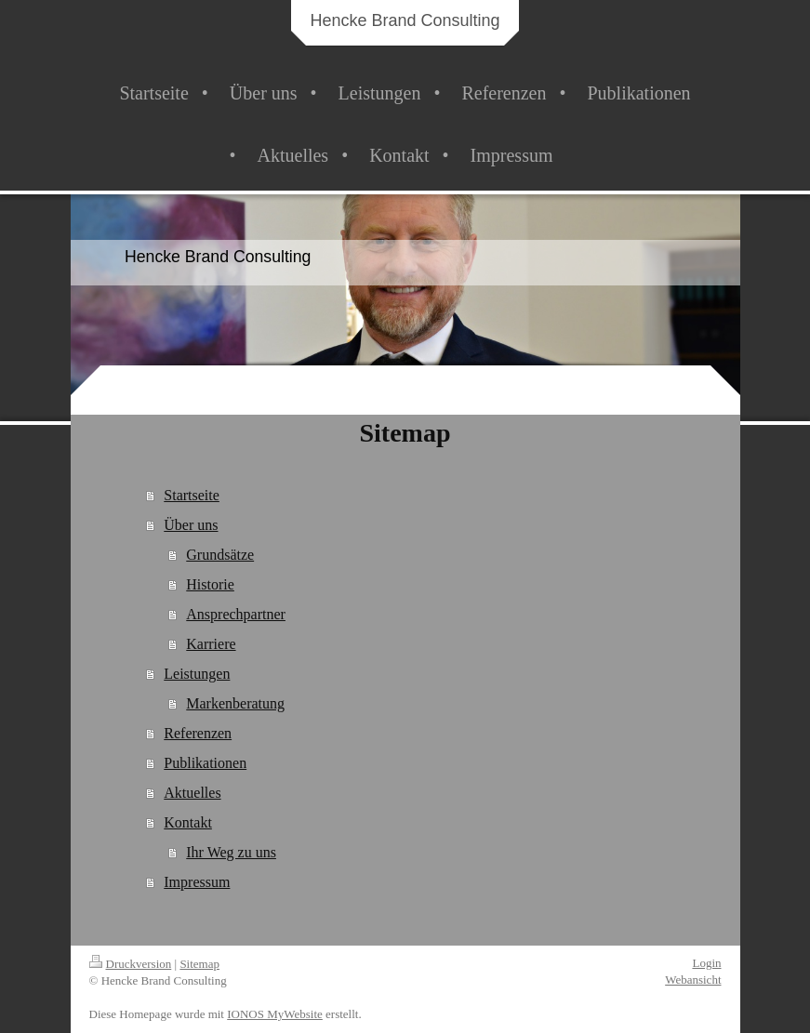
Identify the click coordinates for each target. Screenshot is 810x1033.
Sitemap (199, 964)
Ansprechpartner (235, 614)
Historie (210, 584)
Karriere (210, 644)
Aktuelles (192, 793)
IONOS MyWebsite (275, 1014)
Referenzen (198, 733)
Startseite (191, 495)
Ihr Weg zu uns (231, 852)
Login (706, 963)
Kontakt (188, 822)
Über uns (191, 525)
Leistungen (197, 674)
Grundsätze (220, 555)
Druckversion (130, 964)
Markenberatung (235, 703)
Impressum (197, 882)
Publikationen (205, 763)
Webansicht (693, 980)
